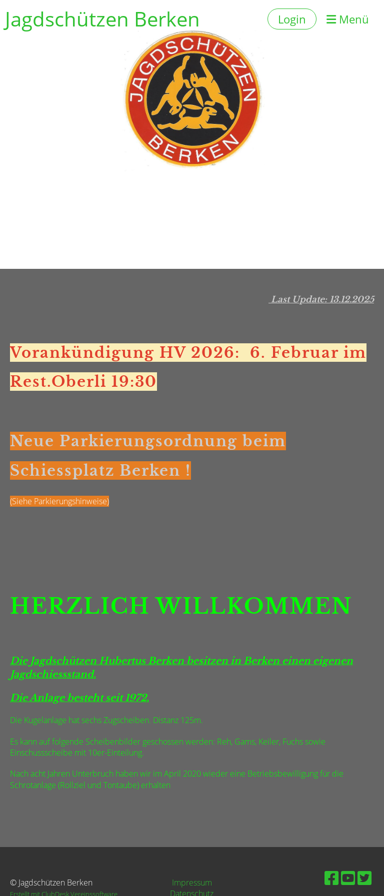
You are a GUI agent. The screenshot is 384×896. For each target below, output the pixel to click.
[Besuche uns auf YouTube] (348, 878)
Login (292, 18)
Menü (347, 18)
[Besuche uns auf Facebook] (331, 878)
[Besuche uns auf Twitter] (365, 878)
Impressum (192, 882)
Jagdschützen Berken (102, 18)
